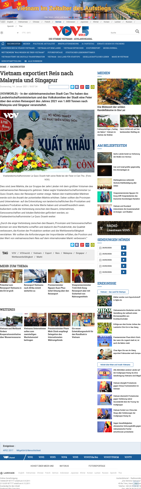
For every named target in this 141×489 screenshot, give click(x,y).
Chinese (36, 22)
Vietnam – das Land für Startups (113, 292)
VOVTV (128, 457)
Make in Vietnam (120, 57)
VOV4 (64, 457)
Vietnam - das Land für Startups (64, 57)
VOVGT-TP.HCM (111, 457)
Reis (57, 253)
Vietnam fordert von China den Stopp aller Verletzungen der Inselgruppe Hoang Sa (125, 413)
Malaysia (67, 253)
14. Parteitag (88, 43)
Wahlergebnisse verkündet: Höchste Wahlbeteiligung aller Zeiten (124, 183)
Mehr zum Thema (14, 266)
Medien (26, 43)
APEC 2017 (8, 450)
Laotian (118, 22)
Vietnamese (23, 22)
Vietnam (37, 253)
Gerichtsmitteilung (11, 61)
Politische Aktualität (44, 43)
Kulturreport (93, 48)
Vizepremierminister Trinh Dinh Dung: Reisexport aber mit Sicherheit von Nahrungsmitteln (81, 291)
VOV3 (53, 457)
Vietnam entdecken (73, 48)
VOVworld (25, 253)
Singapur (80, 253)
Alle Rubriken (33, 61)
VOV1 (30, 457)
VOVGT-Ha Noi (91, 457)
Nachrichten (13, 43)
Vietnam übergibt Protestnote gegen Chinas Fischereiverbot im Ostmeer (126, 386)
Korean (106, 22)
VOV (14, 253)
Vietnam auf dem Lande (49, 48)
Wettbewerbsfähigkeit (22, 257)
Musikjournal (110, 48)
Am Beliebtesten (112, 145)
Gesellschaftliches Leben (96, 57)
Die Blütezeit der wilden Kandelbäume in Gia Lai (111, 108)
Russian (129, 22)
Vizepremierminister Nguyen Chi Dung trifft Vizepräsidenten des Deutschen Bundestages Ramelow (126, 196)
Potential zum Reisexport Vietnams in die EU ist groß (11, 288)
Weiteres (7, 309)
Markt (39, 257)
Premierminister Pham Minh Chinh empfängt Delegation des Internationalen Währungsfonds (58, 334)
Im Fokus (64, 466)
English (10, 22)
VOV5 (75, 457)
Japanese (84, 22)
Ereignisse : (9, 446)
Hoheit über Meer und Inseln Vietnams (115, 365)
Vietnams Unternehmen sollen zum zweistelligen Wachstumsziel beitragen (35, 334)
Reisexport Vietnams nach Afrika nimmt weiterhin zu (33, 288)
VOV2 (41, 457)
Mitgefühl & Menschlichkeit (29, 450)
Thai (120, 473)
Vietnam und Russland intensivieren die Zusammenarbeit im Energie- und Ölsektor (126, 209)
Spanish (113, 473)
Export (48, 253)
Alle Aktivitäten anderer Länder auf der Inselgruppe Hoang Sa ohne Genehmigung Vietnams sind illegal (127, 373)
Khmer (96, 22)
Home (3, 66)
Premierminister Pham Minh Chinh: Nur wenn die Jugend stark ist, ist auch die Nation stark (127, 340)
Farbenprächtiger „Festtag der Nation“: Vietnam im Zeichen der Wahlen (107, 132)
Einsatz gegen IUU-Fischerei (110, 43)
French (47, 22)
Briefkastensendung (68, 43)
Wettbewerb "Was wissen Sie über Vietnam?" (23, 52)
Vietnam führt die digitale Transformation (23, 57)
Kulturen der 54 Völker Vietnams (18, 48)
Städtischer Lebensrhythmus (80, 52)
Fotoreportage (55, 52)
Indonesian (70, 22)
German (58, 22)
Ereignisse (106, 283)
